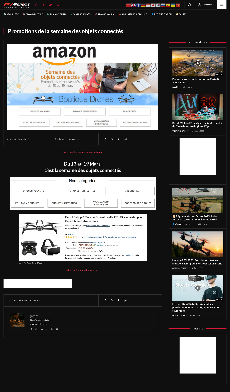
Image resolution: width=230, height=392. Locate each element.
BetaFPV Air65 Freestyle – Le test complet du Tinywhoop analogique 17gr (197, 124)
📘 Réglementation (181, 224)
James (34, 315)
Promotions (35, 300)
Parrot (25, 300)
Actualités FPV (180, 268)
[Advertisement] (38, 283)
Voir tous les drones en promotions (83, 151)
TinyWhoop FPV (180, 131)
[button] (189, 4)
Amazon (17, 300)
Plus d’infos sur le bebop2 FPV (83, 270)
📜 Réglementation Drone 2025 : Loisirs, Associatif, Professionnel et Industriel (195, 218)
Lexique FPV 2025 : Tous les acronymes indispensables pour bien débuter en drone (197, 261)
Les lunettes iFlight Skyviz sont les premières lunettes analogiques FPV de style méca (195, 307)
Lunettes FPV (178, 315)
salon (175, 87)
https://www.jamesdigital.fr (40, 320)
